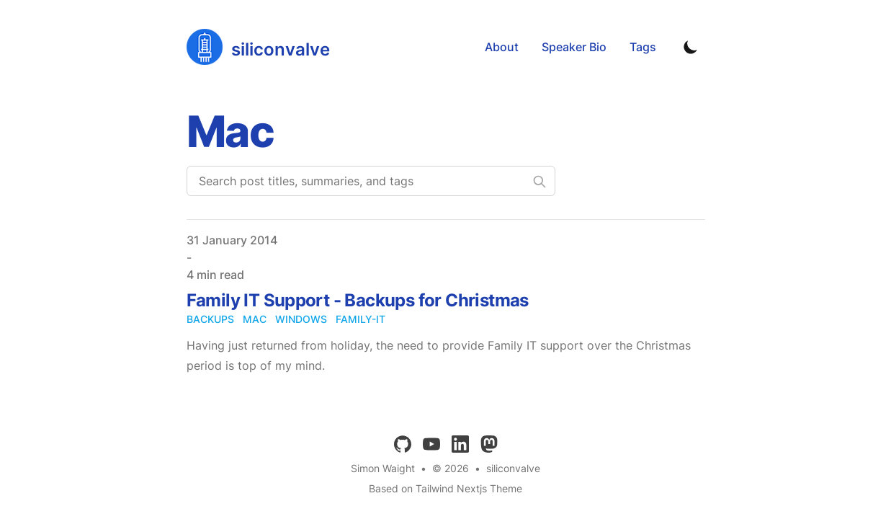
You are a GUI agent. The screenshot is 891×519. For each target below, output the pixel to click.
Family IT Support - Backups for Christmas (358, 300)
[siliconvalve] (258, 47)
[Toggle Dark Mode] (690, 46)
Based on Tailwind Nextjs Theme (445, 488)
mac (255, 319)
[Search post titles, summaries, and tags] (371, 181)
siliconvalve (513, 468)
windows (301, 319)
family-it (360, 319)
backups (210, 319)
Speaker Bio (574, 47)
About (502, 47)
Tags (643, 47)
